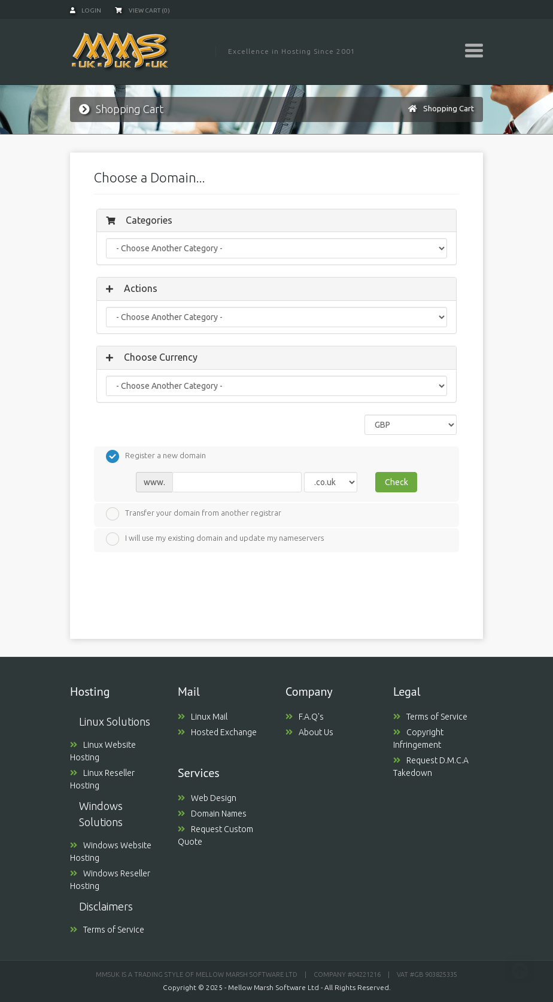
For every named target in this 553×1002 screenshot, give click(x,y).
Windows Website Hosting (110, 851)
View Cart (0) (142, 10)
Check (396, 482)
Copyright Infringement (418, 738)
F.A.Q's (304, 716)
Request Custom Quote (215, 835)
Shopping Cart (448, 108)
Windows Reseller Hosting (110, 880)
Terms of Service (107, 929)
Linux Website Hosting (103, 751)
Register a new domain (156, 456)
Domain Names (212, 813)
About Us (309, 732)
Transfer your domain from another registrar (193, 513)
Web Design (207, 798)
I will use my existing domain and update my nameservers (215, 539)
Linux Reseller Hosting (102, 779)
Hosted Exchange (217, 732)
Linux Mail (202, 716)
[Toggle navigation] (474, 50)
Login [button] (85, 10)
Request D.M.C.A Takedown (431, 767)
